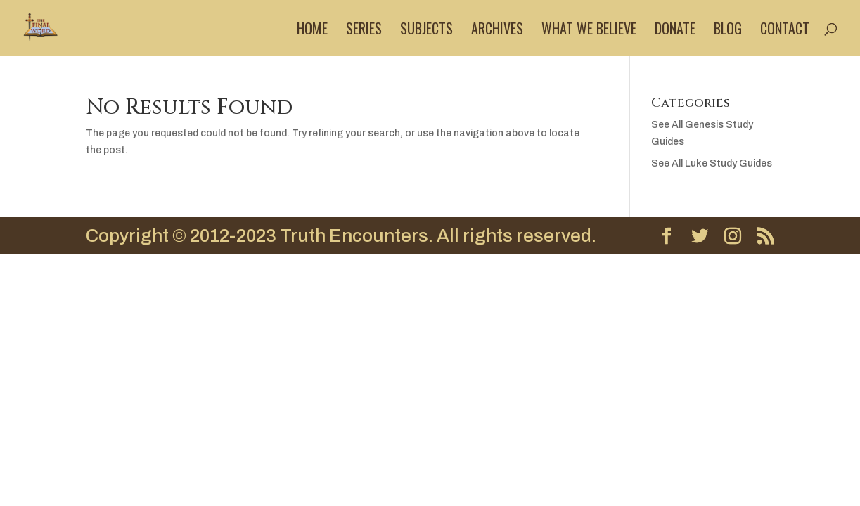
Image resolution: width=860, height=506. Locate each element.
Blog (728, 31)
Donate (675, 31)
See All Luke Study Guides (711, 163)
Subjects (426, 31)
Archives (497, 31)
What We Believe (588, 31)
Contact (784, 31)
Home (312, 31)
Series (364, 31)
